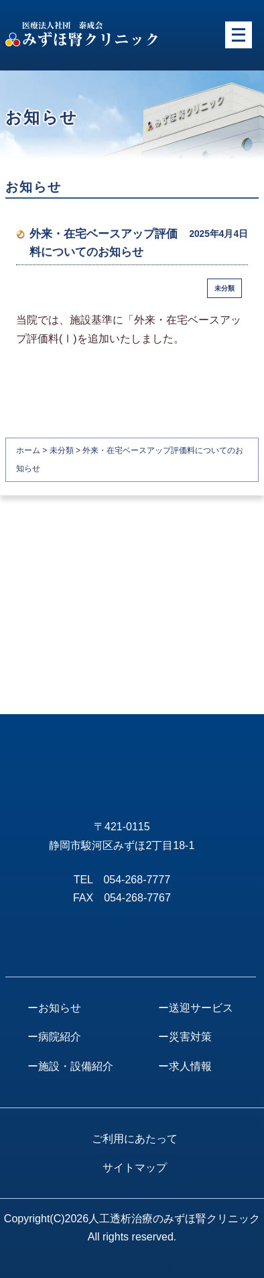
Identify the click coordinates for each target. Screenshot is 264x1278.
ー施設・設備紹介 (70, 1066)
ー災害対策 (185, 1036)
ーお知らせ (54, 1008)
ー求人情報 (185, 1066)
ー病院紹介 (54, 1036)
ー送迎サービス (195, 1008)
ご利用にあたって (135, 1138)
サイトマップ (135, 1167)
